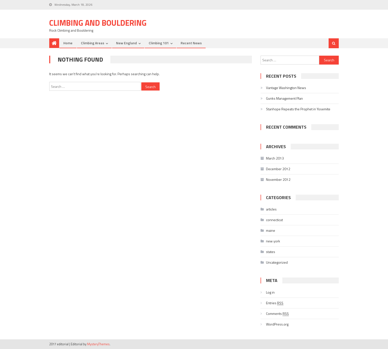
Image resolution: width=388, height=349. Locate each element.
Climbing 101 (159, 43)
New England (126, 43)
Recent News (191, 43)
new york (273, 241)
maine (270, 230)
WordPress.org (277, 324)
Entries (274, 303)
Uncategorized (277, 262)
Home (68, 43)
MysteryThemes (98, 344)
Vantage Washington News (286, 87)
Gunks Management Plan (284, 98)
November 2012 (278, 179)
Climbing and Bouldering (97, 23)
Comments (277, 313)
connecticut (274, 219)
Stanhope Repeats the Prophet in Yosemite (298, 109)
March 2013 (275, 158)
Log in (270, 292)
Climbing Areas (92, 43)
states (270, 251)
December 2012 (278, 168)
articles (271, 209)
